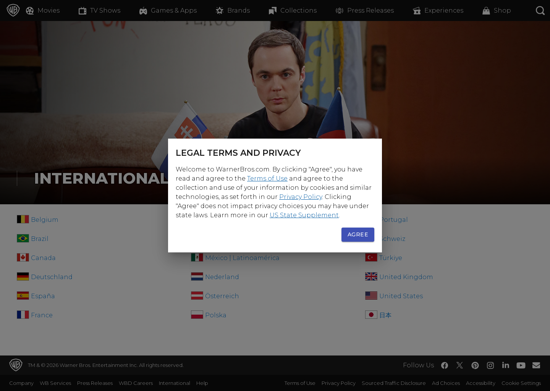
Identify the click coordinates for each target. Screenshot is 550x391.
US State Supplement (304, 215)
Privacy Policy (300, 196)
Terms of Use (267, 178)
